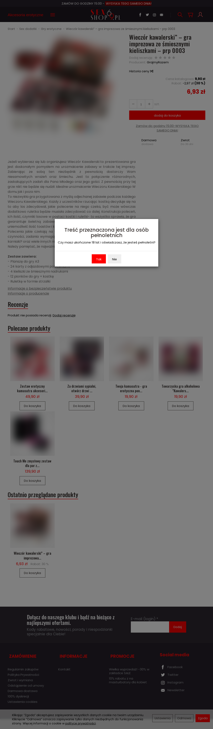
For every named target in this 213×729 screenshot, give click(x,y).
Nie (114, 259)
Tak (99, 259)
